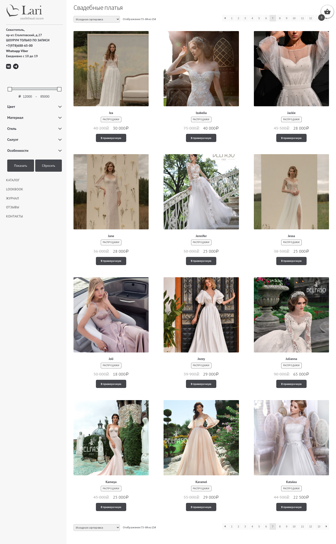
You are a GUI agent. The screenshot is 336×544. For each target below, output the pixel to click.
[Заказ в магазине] (97, 19)
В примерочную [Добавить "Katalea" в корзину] (291, 507)
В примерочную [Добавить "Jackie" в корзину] (291, 138)
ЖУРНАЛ (12, 198)
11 (302, 18)
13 (319, 526)
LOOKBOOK (14, 189)
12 (310, 18)
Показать (20, 166)
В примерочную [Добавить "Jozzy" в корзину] (201, 384)
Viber (24, 51)
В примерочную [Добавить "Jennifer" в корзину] (201, 261)
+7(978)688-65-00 (19, 45)
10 (294, 18)
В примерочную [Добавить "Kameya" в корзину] (111, 507)
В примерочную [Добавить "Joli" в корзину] (111, 384)
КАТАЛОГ (13, 180)
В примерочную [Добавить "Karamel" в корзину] (201, 507)
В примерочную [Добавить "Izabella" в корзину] (201, 138)
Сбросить (48, 166)
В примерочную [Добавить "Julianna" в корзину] (291, 384)
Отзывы (12, 207)
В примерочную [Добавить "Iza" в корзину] (111, 138)
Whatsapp (13, 51)
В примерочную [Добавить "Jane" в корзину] (111, 261)
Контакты (14, 216)
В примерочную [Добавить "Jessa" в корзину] (291, 261)
